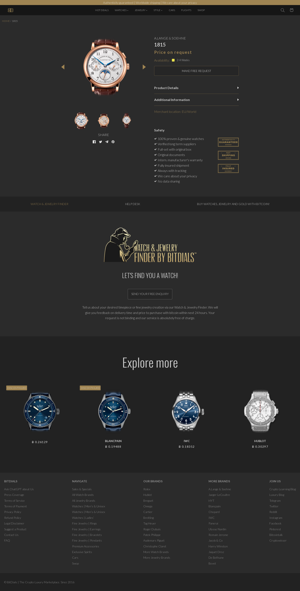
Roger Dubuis (152, 529)
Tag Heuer (149, 523)
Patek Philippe (152, 535)
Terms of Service (14, 500)
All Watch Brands (83, 494)
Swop (75, 563)
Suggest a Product (15, 529)
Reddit (273, 512)
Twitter (274, 506)
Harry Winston (218, 546)
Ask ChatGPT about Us (19, 489)
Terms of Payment (15, 506)
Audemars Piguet (154, 540)
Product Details (196, 88)
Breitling (148, 517)
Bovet (212, 563)
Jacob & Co (216, 540)
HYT (211, 500)
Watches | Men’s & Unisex (88, 506)
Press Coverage (14, 494)
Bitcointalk (276, 535)
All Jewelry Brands (83, 500)
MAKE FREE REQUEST (196, 71)
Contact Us (11, 535)
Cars (75, 557)
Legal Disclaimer (14, 523)
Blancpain (215, 506)
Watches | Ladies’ (83, 517)
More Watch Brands (156, 552)
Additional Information (196, 100)
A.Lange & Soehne (220, 489)
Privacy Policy (12, 512)
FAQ (7, 540)
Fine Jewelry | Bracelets (87, 535)
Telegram (275, 500)
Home (6, 21)
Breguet (148, 500)
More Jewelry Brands (156, 557)
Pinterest (275, 529)
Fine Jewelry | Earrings (86, 529)
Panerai (213, 523)
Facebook (275, 523)
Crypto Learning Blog (282, 489)
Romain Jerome (218, 535)
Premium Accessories (85, 546)
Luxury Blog (276, 494)
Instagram (275, 517)
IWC (212, 517)
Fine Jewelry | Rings (84, 523)
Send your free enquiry (150, 294)
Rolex (146, 489)
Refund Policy (12, 517)
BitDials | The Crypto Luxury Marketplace (33, 582)
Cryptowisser (278, 540)
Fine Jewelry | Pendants (87, 540)
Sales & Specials (82, 489)
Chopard (214, 512)
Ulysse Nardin (217, 529)
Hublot (147, 494)
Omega (147, 506)
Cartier (147, 512)
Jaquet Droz (216, 552)
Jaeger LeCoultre (219, 494)
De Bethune (216, 557)
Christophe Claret (154, 546)
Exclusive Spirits (82, 552)
